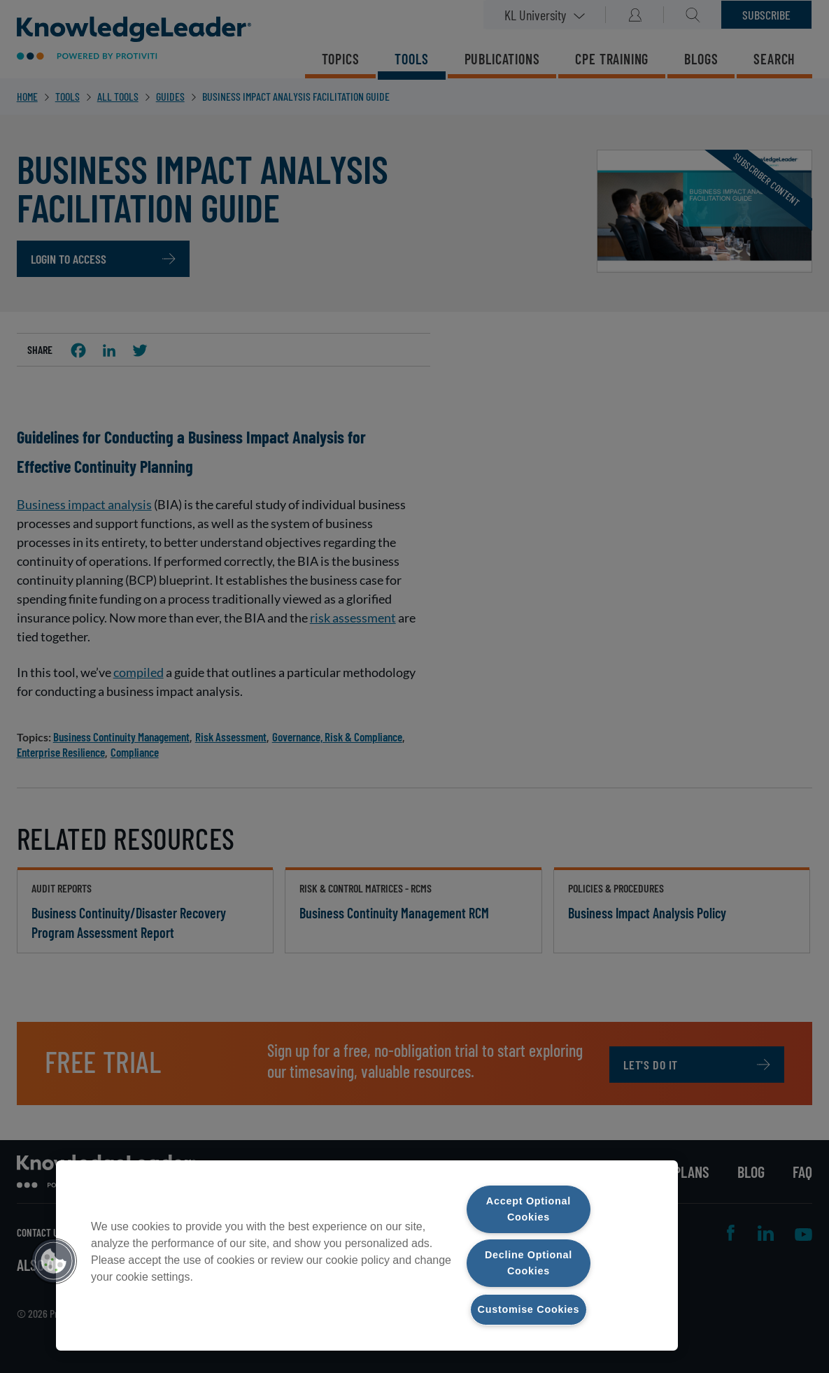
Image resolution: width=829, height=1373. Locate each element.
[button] (53, 1261)
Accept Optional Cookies (528, 1209)
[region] (367, 1255)
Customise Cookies (529, 1309)
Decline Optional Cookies (528, 1262)
